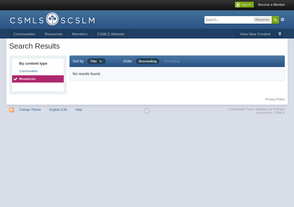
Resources (54, 34)
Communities (24, 34)
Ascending (172, 61)
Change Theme (30, 109)
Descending (147, 61)
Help (79, 109)
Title (96, 61)
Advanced (282, 19)
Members (80, 34)
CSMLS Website (110, 34)
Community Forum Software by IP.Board (257, 109)
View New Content (255, 34)
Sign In (246, 4)
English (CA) (58, 109)
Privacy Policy (275, 99)
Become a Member (271, 4)
